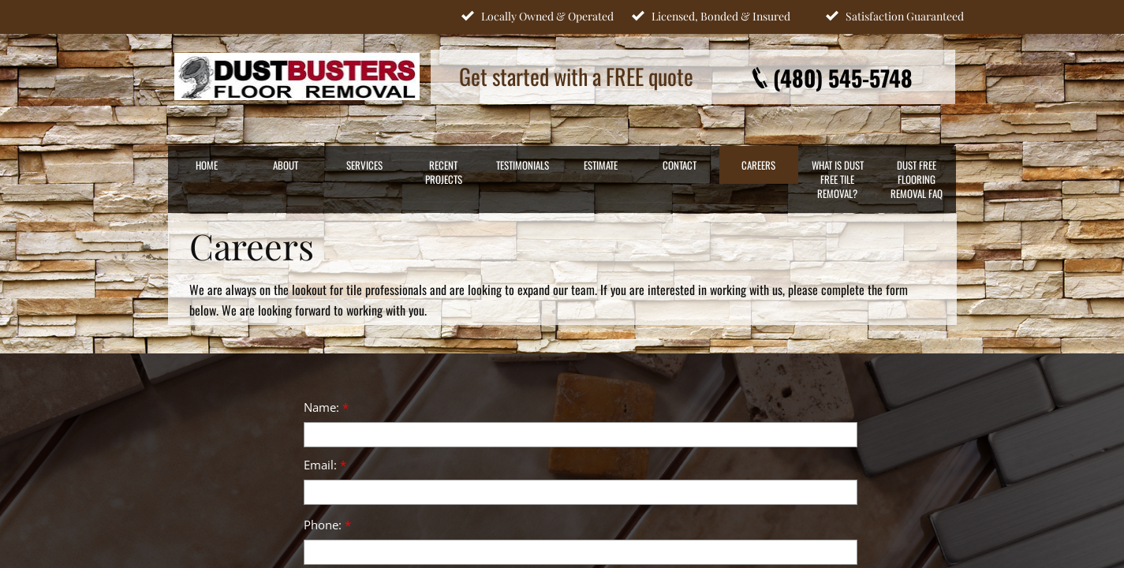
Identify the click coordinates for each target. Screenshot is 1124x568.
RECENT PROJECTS (443, 172)
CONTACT (679, 165)
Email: (325, 465)
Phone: (327, 524)
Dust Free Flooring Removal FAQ (917, 179)
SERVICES (364, 165)
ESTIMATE (601, 165)
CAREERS (758, 165)
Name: (326, 407)
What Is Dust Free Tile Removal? (838, 179)
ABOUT (285, 165)
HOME (207, 165)
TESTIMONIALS (522, 165)
